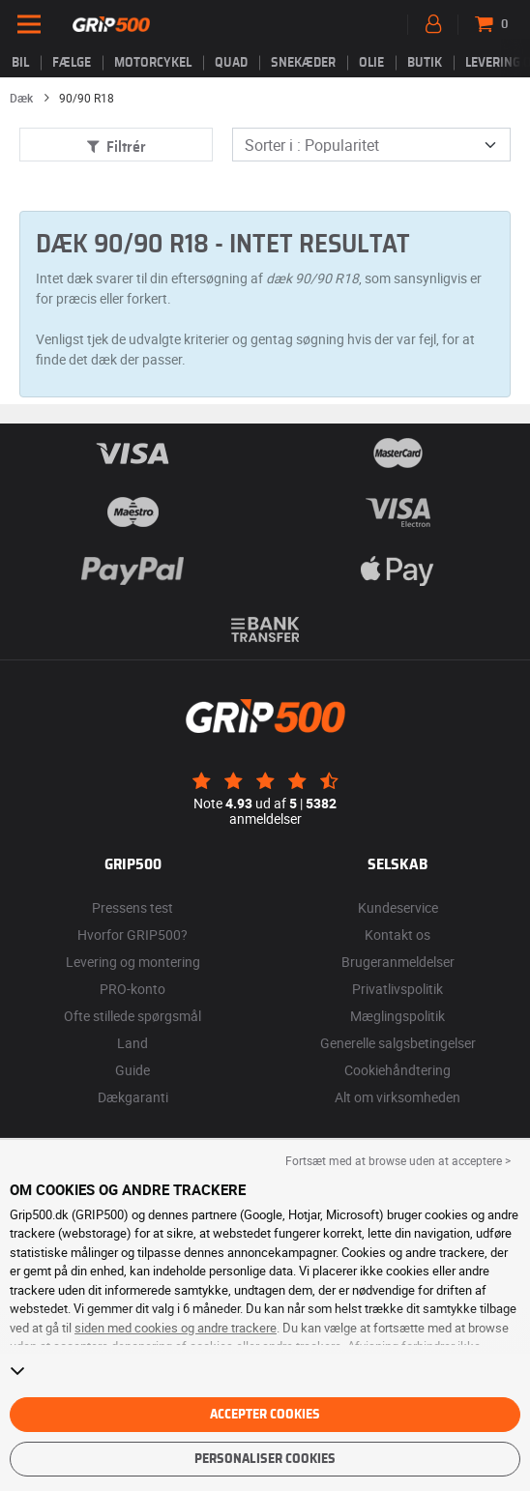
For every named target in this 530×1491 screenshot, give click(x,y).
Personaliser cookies (265, 1459)
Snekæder (303, 63)
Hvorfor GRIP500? (132, 934)
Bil (20, 63)
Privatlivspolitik (397, 988)
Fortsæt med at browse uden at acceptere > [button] (398, 1160)
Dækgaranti (133, 1097)
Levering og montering (133, 961)
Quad (231, 63)
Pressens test (132, 907)
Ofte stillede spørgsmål (132, 1016)
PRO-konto (132, 988)
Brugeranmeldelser (398, 961)
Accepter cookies (265, 1414)
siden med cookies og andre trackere (175, 1327)
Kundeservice (398, 907)
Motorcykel (152, 63)
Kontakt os (397, 934)
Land (132, 1043)
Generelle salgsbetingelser (398, 1043)
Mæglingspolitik (397, 1016)
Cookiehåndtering (397, 1070)
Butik (424, 63)
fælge (71, 63)
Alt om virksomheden (397, 1097)
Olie (371, 63)
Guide (132, 1070)
